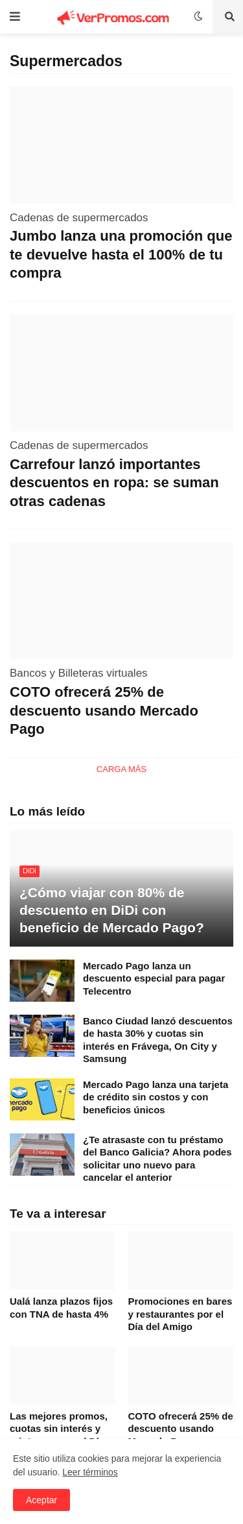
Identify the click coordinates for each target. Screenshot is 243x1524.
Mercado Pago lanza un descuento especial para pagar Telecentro (154, 978)
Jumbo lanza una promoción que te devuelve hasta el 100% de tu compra (121, 254)
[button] (18, 17)
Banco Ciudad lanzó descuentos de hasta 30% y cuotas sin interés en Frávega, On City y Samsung (158, 1040)
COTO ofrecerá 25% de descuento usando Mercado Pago (104, 710)
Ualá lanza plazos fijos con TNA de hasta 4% (61, 1308)
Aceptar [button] (41, 1500)
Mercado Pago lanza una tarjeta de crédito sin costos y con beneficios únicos (155, 1097)
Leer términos (90, 1472)
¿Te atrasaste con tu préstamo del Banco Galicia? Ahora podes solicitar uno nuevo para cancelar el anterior (157, 1158)
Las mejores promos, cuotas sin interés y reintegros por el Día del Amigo (59, 1435)
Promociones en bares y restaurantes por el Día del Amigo (180, 1314)
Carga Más (121, 769)
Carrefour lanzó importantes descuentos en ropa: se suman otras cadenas (114, 482)
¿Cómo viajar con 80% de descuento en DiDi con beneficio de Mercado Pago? (111, 910)
